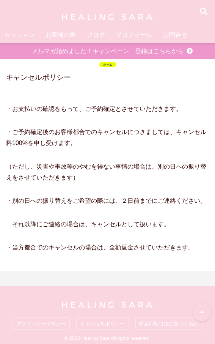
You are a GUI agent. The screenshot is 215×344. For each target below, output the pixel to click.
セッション (20, 35)
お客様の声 (61, 35)
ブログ (96, 35)
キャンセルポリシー (102, 324)
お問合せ (175, 35)
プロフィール (134, 35)
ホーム (107, 64)
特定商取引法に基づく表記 (168, 324)
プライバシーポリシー (41, 324)
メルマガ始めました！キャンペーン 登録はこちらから (108, 51)
